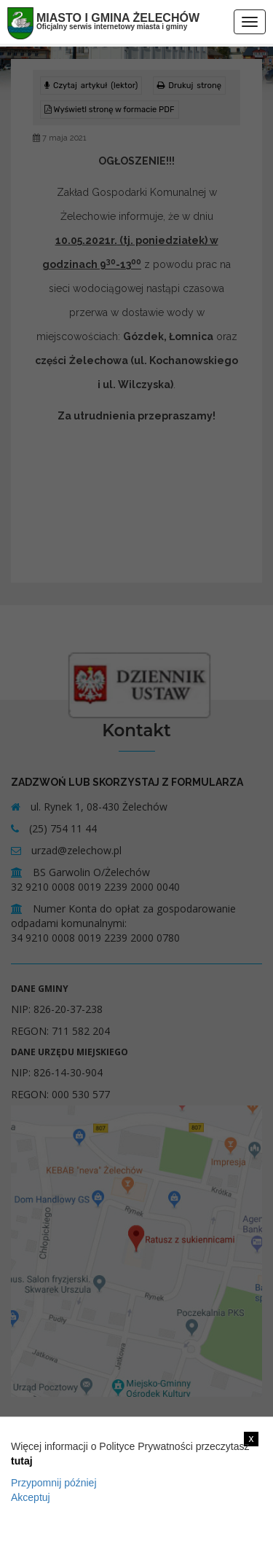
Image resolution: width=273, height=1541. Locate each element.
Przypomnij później (54, 1483)
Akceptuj (30, 1497)
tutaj (22, 1461)
